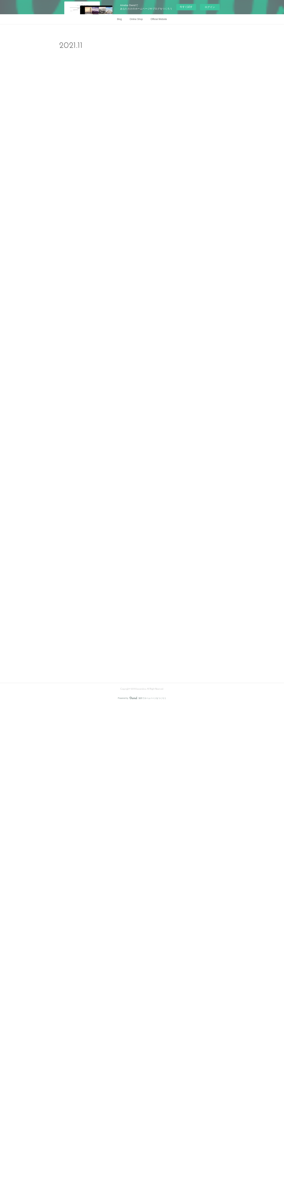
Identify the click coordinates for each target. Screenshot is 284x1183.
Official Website (159, 19)
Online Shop (136, 19)
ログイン (210, 7)
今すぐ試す (186, 6)
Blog (119, 19)
